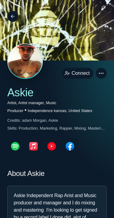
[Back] (12, 16)
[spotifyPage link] (15, 146)
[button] (101, 73)
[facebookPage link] (70, 146)
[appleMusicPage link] (33, 146)
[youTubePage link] (52, 146)
